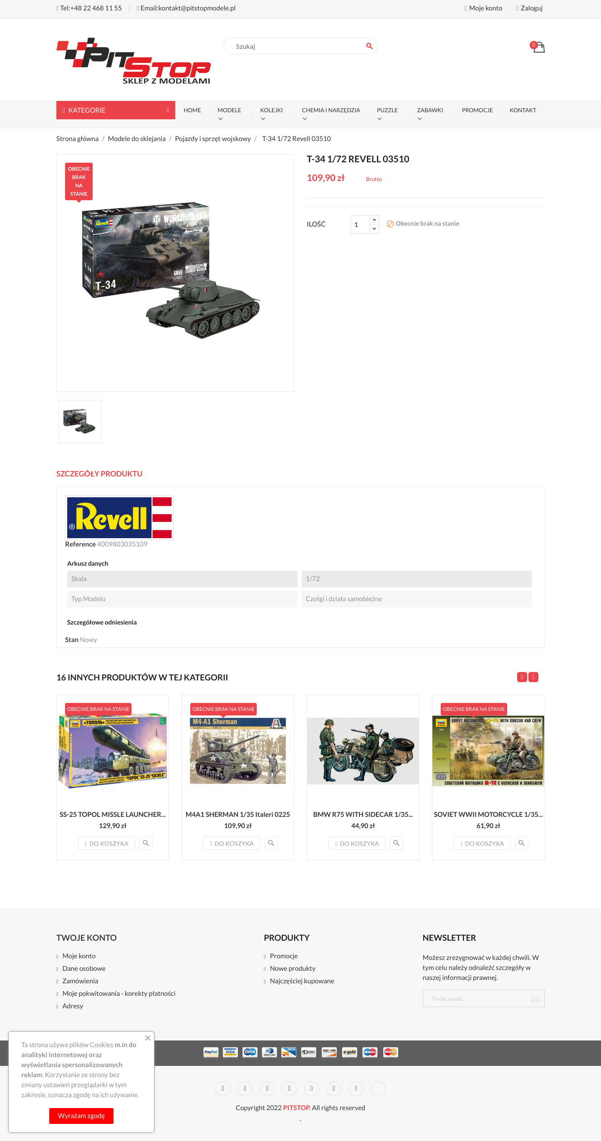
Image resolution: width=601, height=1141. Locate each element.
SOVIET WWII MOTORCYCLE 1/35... (488, 815)
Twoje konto (86, 938)
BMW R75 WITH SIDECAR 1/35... (363, 815)
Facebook (222, 1088)
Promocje (284, 956)
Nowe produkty (293, 968)
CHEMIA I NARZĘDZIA (331, 110)
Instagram (356, 1088)
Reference (80, 544)
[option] (80, 421)
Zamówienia (80, 981)
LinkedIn (378, 1088)
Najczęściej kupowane (302, 981)
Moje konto (79, 956)
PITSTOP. (297, 1108)
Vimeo (333, 1088)
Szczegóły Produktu (99, 473)
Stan (71, 640)
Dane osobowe (84, 968)
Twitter (245, 1088)
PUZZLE (387, 110)
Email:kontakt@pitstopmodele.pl (186, 8)
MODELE (229, 110)
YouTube (289, 1088)
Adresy (72, 1006)
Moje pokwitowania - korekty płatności (118, 993)
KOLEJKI (271, 110)
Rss (267, 1088)
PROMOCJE (477, 110)
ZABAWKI (430, 110)
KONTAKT (523, 110)
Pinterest (311, 1088)
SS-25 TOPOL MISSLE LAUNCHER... (113, 815)
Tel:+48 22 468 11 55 (89, 8)
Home (192, 110)
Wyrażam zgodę (81, 1116)
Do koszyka (106, 843)
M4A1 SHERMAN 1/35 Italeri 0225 (238, 815)
